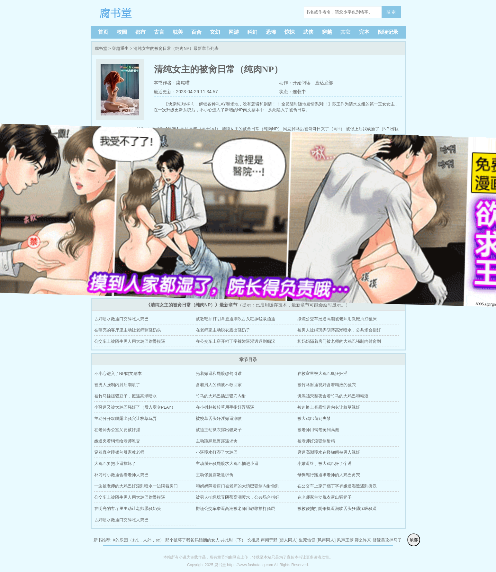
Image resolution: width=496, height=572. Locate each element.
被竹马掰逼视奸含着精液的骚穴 (326, 384)
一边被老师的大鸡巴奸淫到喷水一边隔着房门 (136, 486)
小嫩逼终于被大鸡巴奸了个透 (324, 463)
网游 (234, 32)
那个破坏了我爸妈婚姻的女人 (192, 540)
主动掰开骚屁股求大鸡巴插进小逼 (227, 463)
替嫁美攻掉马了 (387, 540)
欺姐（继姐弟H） (129, 128)
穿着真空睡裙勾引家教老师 (119, 452)
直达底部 (324, 82)
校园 (122, 32)
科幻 (252, 32)
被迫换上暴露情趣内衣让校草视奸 (328, 407)
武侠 (308, 32)
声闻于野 (269, 540)
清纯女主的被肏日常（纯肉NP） (252, 128)
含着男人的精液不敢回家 (219, 384)
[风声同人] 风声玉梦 (335, 540)
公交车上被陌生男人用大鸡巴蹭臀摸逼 (129, 341)
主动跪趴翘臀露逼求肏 (217, 441)
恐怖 (271, 32)
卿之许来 (363, 540)
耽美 (178, 32)
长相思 (253, 540)
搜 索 (391, 11)
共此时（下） (233, 540)
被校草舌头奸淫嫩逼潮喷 (219, 418)
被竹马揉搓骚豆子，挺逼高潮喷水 (125, 396)
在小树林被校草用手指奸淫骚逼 (225, 407)
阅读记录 (388, 32)
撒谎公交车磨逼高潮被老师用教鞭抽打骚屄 (337, 318)
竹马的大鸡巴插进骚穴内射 (221, 396)
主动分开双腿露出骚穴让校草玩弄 (125, 418)
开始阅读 (302, 82)
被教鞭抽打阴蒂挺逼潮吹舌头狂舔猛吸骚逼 (235, 318)
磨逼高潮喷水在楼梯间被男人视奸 (328, 452)
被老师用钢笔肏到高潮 (318, 429)
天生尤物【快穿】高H (167, 128)
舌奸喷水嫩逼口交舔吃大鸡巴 (121, 318)
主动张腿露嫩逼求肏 (214, 474)
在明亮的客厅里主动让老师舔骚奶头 (127, 330)
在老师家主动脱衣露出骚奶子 (223, 330)
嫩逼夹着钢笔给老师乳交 (117, 441)
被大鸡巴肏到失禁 (314, 418)
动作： (285, 82)
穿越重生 (120, 48)
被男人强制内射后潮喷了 (117, 384)
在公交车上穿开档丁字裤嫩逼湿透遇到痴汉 (235, 341)
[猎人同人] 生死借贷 (296, 540)
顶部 (414, 539)
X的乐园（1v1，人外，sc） (138, 540)
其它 (345, 32)
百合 (196, 32)
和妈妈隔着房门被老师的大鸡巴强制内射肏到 (339, 341)
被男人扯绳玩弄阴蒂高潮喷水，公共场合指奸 (339, 330)
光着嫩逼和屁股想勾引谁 (219, 373)
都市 (140, 32)
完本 (364, 32)
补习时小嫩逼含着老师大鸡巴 (121, 474)
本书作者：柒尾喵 (172, 82)
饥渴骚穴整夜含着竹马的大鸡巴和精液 (332, 396)
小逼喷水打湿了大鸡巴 (217, 452)
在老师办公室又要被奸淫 (117, 429)
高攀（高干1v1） (205, 128)
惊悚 (289, 32)
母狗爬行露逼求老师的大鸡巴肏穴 (328, 474)
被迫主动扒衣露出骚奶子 (219, 429)
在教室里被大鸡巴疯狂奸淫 (322, 373)
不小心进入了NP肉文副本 (118, 373)
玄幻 (215, 32)
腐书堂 (135, 13)
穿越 (327, 32)
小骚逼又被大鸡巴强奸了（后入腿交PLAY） (135, 407)
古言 (159, 32)
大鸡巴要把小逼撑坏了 (115, 463)
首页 (103, 32)
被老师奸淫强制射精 (316, 441)
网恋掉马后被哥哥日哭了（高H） (314, 128)
